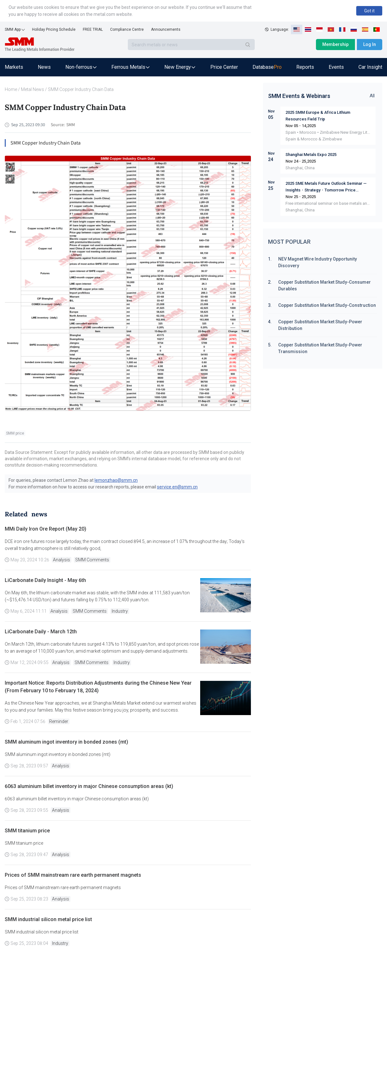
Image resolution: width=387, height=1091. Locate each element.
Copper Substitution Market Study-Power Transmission (320, 348)
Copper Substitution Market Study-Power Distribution (320, 325)
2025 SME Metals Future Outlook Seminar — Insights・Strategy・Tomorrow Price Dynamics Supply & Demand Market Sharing (326, 187)
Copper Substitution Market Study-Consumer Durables (324, 285)
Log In (369, 44)
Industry (120, 611)
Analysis (61, 559)
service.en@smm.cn (177, 486)
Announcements (165, 29)
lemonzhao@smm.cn (116, 480)
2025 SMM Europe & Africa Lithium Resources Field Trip (317, 115)
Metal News (32, 89)
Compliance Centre (127, 29)
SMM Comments (92, 559)
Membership (335, 44)
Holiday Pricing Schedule (53, 29)
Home (11, 89)
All (372, 96)
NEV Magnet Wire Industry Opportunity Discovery (317, 262)
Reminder (58, 721)
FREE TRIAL (93, 29)
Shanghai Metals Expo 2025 (311, 154)
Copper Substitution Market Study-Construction (327, 305)
